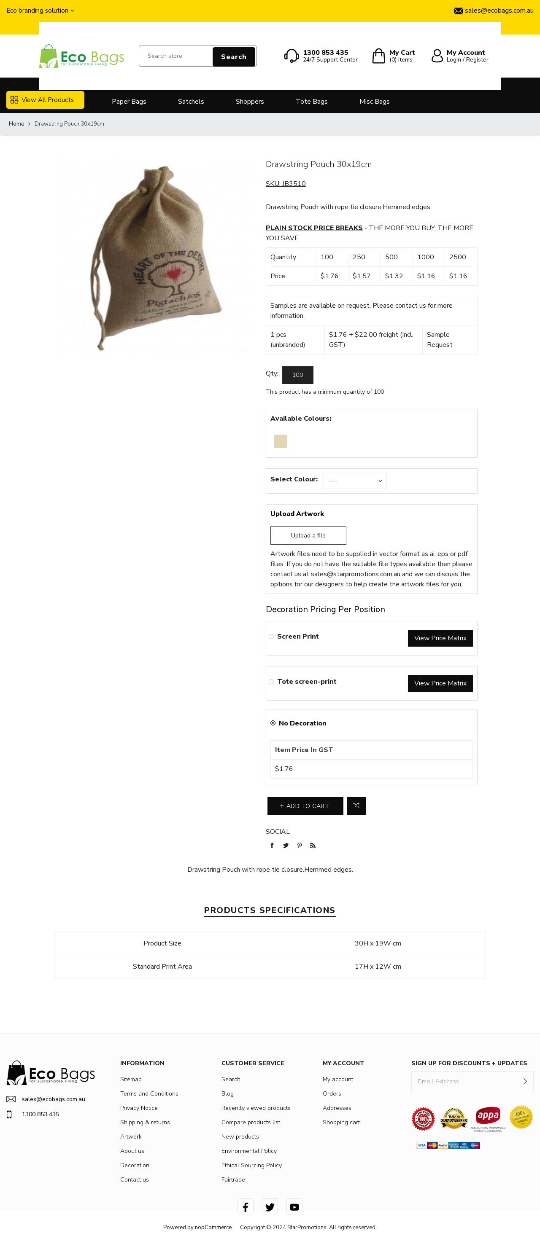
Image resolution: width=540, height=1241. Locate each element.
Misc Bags (374, 101)
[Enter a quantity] (297, 375)
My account (338, 1079)
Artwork (131, 1137)
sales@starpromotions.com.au (355, 574)
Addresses (337, 1108)
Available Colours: (300, 418)
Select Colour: (294, 479)
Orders (332, 1094)
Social (278, 831)
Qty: (272, 373)
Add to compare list (356, 806)
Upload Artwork (297, 513)
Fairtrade (233, 1180)
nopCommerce (213, 1227)
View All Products (42, 100)
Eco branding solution (37, 10)
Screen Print (298, 636)
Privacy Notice (139, 1108)
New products (240, 1137)
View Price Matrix (440, 638)
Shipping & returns (145, 1122)
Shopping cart (341, 1122)
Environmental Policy (249, 1151)
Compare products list (250, 1122)
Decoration (134, 1165)
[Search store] (198, 56)
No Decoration (303, 723)
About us (132, 1151)
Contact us (134, 1180)
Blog (227, 1094)
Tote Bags (312, 101)
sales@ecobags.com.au (45, 1099)
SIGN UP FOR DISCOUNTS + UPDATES (469, 1063)
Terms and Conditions (149, 1094)
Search (234, 57)
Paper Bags (129, 101)
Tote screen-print (307, 681)
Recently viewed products (256, 1108)
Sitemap (131, 1079)
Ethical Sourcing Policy (251, 1165)
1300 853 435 (32, 1114)
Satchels (191, 101)
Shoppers (250, 101)
